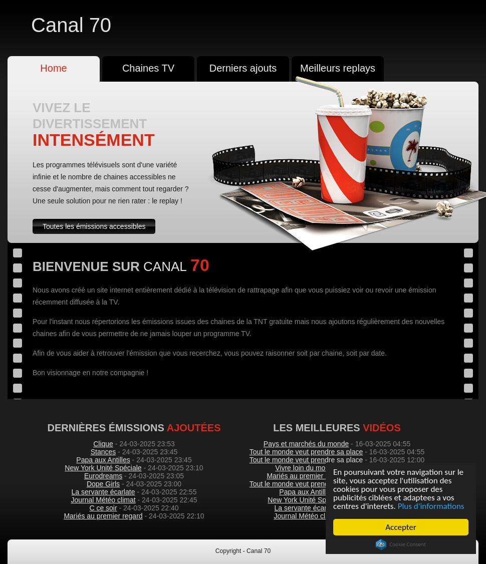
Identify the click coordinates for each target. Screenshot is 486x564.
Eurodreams (103, 476)
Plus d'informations (431, 506)
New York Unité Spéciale (103, 468)
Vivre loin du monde (306, 468)
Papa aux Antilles (103, 460)
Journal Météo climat (103, 500)
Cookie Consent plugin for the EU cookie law (401, 544)
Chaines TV (148, 68)
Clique (103, 444)
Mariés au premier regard (103, 516)
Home (53, 68)
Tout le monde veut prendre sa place (306, 452)
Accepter (401, 527)
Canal (71, 25)
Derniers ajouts (243, 68)
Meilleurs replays (337, 68)
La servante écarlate (103, 492)
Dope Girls (103, 484)
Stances (103, 452)
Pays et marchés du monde (306, 444)
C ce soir (103, 508)
